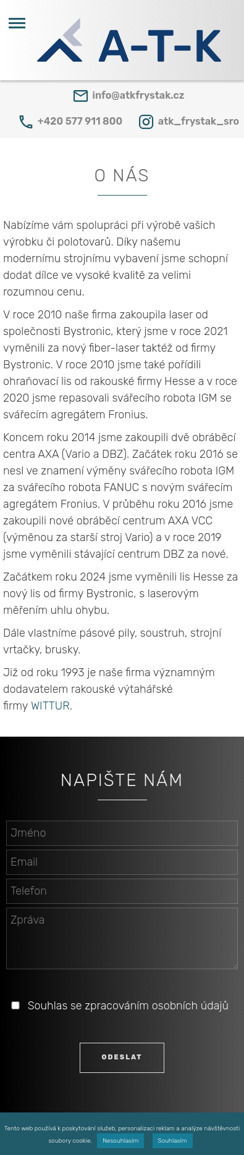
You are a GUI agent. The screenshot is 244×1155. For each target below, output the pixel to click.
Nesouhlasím (120, 1141)
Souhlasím (172, 1141)
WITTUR (50, 706)
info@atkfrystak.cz (139, 95)
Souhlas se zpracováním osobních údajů (128, 1005)
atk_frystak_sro (198, 121)
